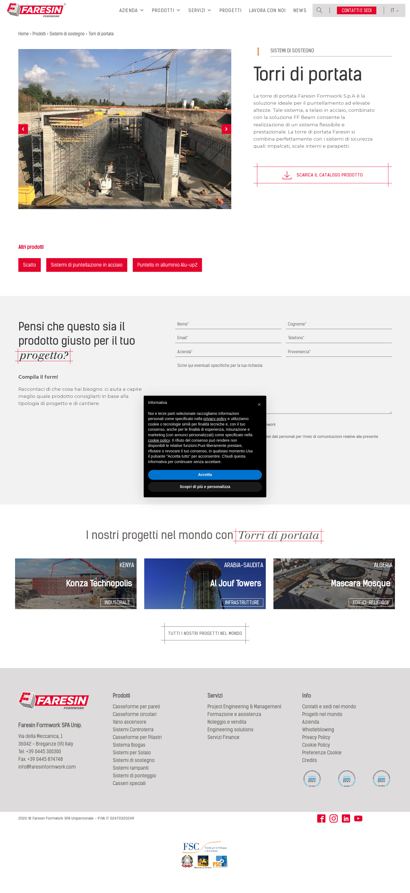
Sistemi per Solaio (132, 761)
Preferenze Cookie (322, 761)
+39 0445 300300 (43, 760)
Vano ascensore (129, 730)
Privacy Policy (316, 746)
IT (392, 14)
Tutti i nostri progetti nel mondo (205, 641)
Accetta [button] (205, 474)
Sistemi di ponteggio (134, 784)
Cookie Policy (316, 753)
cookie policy (159, 440)
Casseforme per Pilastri (137, 746)
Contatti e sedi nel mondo (329, 715)
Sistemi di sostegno (292, 58)
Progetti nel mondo (322, 723)
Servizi (200, 14)
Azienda (132, 14)
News (300, 14)
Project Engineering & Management (244, 715)
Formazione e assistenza (234, 723)
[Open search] (319, 14)
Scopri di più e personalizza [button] (205, 486)
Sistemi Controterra (133, 738)
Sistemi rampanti (131, 776)
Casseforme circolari (135, 723)
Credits (309, 769)
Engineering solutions (230, 738)
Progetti (231, 14)
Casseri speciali (129, 792)
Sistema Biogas (129, 753)
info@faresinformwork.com (47, 775)
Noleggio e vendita (226, 730)
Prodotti (166, 14)
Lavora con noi (267, 14)
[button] (259, 404)
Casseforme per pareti (136, 715)
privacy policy (214, 418)
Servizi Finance (223, 746)
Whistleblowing (318, 738)
